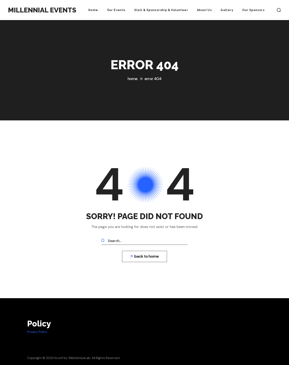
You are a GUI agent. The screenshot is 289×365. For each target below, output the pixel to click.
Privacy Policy (37, 332)
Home (132, 78)
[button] (279, 10)
